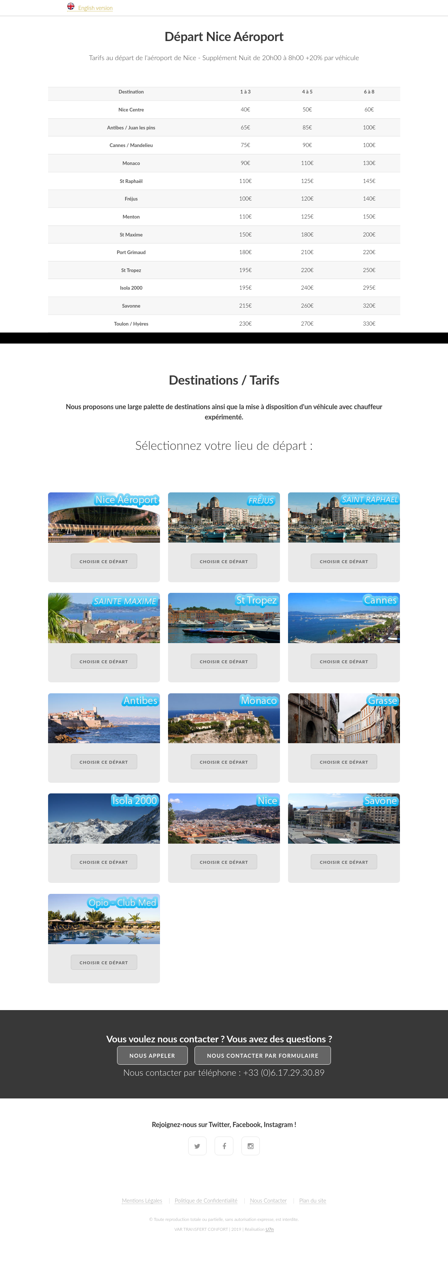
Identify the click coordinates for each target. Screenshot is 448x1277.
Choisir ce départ (104, 561)
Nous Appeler (152, 1056)
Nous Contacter (268, 1200)
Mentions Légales (142, 1200)
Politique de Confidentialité (206, 1200)
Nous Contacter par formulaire (262, 1056)
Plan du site (312, 1200)
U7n (270, 1229)
